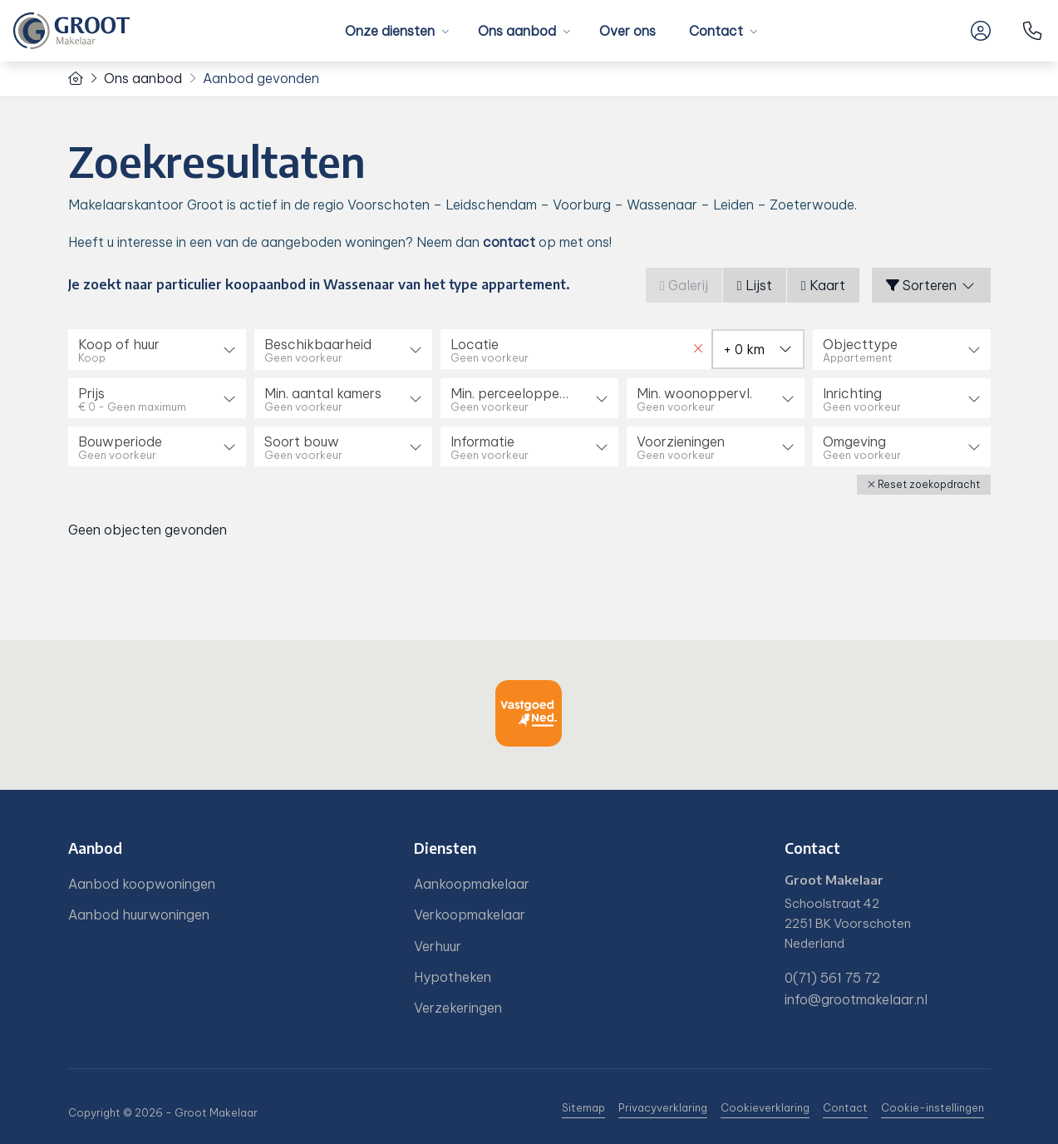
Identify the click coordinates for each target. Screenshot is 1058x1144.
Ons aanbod (522, 30)
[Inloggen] (980, 31)
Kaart (823, 285)
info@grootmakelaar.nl (856, 997)
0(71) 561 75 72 (832, 977)
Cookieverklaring (765, 1107)
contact (509, 242)
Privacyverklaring (662, 1107)
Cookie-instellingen (932, 1107)
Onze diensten (395, 30)
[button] (924, 484)
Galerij (684, 285)
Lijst (754, 285)
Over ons (627, 30)
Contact (721, 30)
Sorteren (931, 285)
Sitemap (583, 1107)
